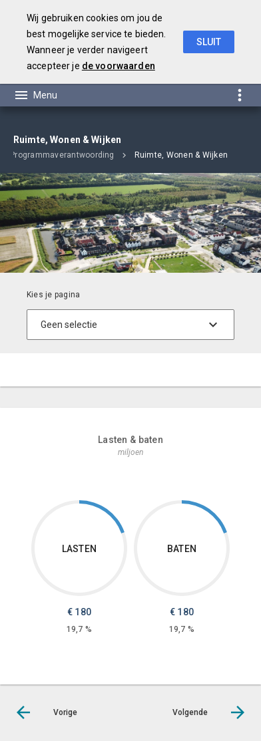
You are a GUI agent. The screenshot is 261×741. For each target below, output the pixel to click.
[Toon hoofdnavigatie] (35, 95)
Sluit (208, 42)
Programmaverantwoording (62, 155)
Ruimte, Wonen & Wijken (181, 155)
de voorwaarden (118, 66)
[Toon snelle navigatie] (239, 94)
